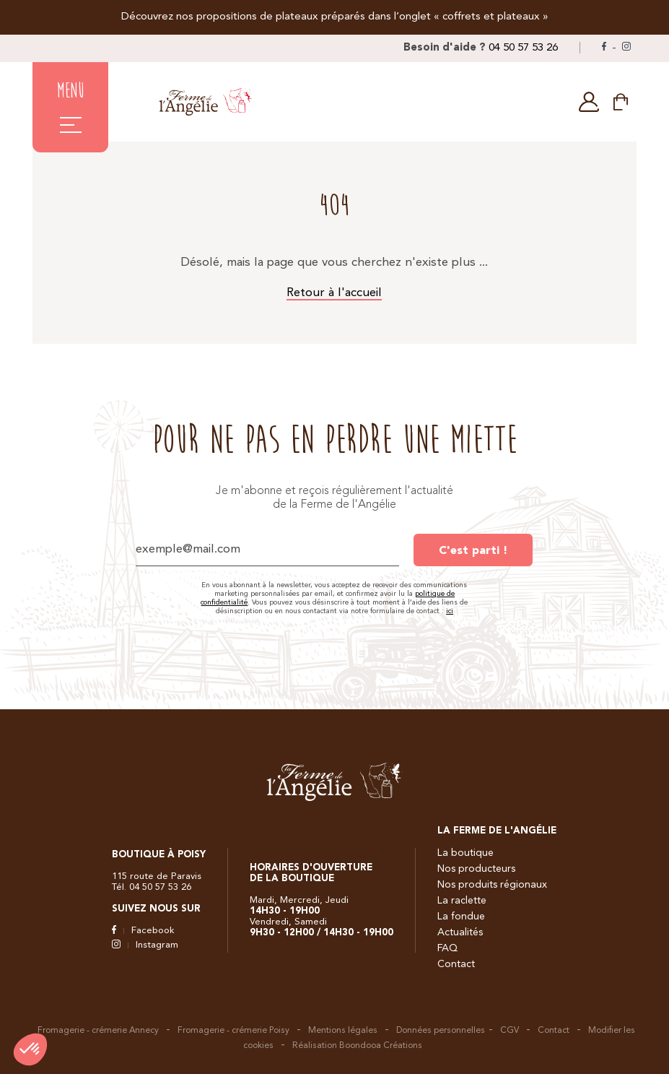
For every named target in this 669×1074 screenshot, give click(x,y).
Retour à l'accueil (334, 293)
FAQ (447, 948)
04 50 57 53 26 (523, 48)
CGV (509, 1030)
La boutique (465, 853)
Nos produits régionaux (492, 885)
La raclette (461, 901)
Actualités (460, 932)
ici (449, 611)
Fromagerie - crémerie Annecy (98, 1030)
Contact (456, 964)
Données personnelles (440, 1030)
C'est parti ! (473, 551)
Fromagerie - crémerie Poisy (233, 1030)
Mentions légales (342, 1030)
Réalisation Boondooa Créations (357, 1045)
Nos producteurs (476, 869)
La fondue (461, 916)
